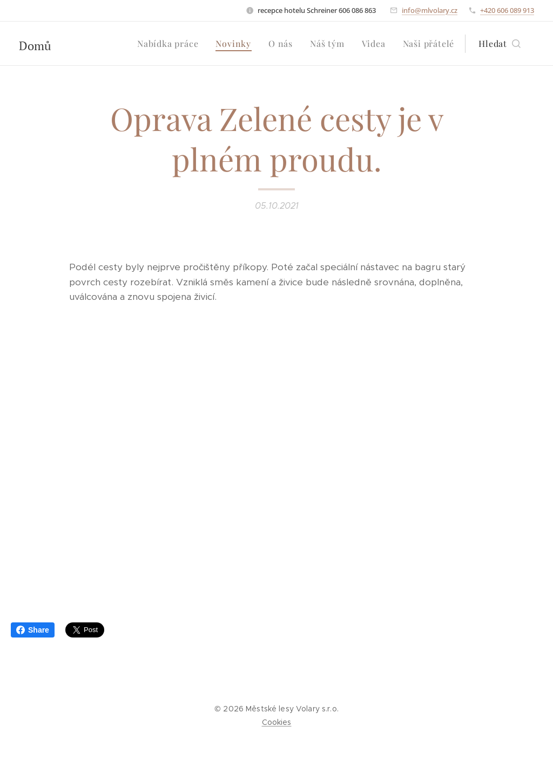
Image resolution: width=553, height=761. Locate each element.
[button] (499, 43)
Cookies (277, 722)
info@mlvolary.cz (429, 10)
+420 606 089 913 (507, 10)
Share (32, 630)
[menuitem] (170, 43)
